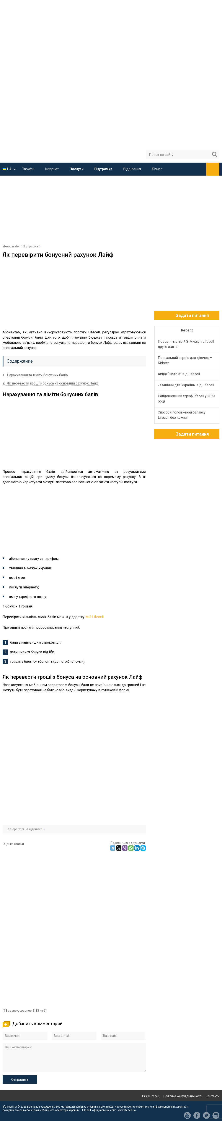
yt (187, 1115)
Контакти (212, 1096)
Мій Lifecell (94, 617)
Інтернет (52, 169)
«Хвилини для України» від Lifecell (186, 385)
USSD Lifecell (150, 1096)
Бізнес (157, 169)
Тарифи (28, 169)
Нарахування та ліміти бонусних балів (35, 375)
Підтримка (103, 169)
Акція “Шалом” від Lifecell (179, 374)
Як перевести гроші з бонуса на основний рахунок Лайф (50, 383)
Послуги (76, 169)
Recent (187, 330)
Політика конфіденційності (182, 1096)
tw (206, 1115)
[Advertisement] (111, 208)
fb (196, 1115)
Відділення (132, 169)
